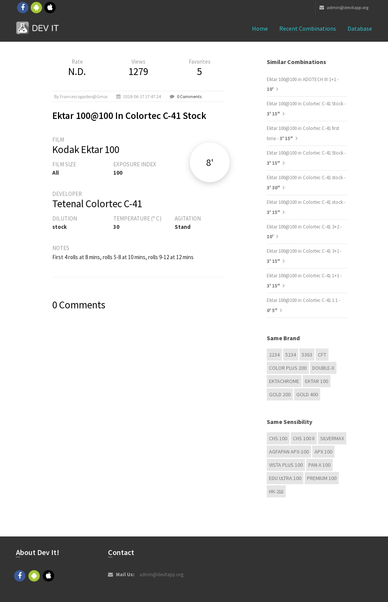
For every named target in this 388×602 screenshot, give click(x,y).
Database (359, 28)
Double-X (323, 367)
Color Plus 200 (288, 367)
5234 (290, 354)
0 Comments (189, 96)
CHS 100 (278, 438)
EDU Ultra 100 (285, 478)
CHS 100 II (303, 438)
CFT (322, 354)
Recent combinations (307, 28)
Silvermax (332, 438)
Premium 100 (321, 478)
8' (209, 162)
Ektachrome (284, 381)
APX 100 (323, 451)
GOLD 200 (280, 394)
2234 (274, 354)
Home (260, 28)
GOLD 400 (307, 394)
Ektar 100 (316, 381)
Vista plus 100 (286, 464)
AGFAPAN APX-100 (289, 451)
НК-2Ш (276, 491)
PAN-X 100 (319, 464)
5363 (307, 354)
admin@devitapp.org (343, 7)
